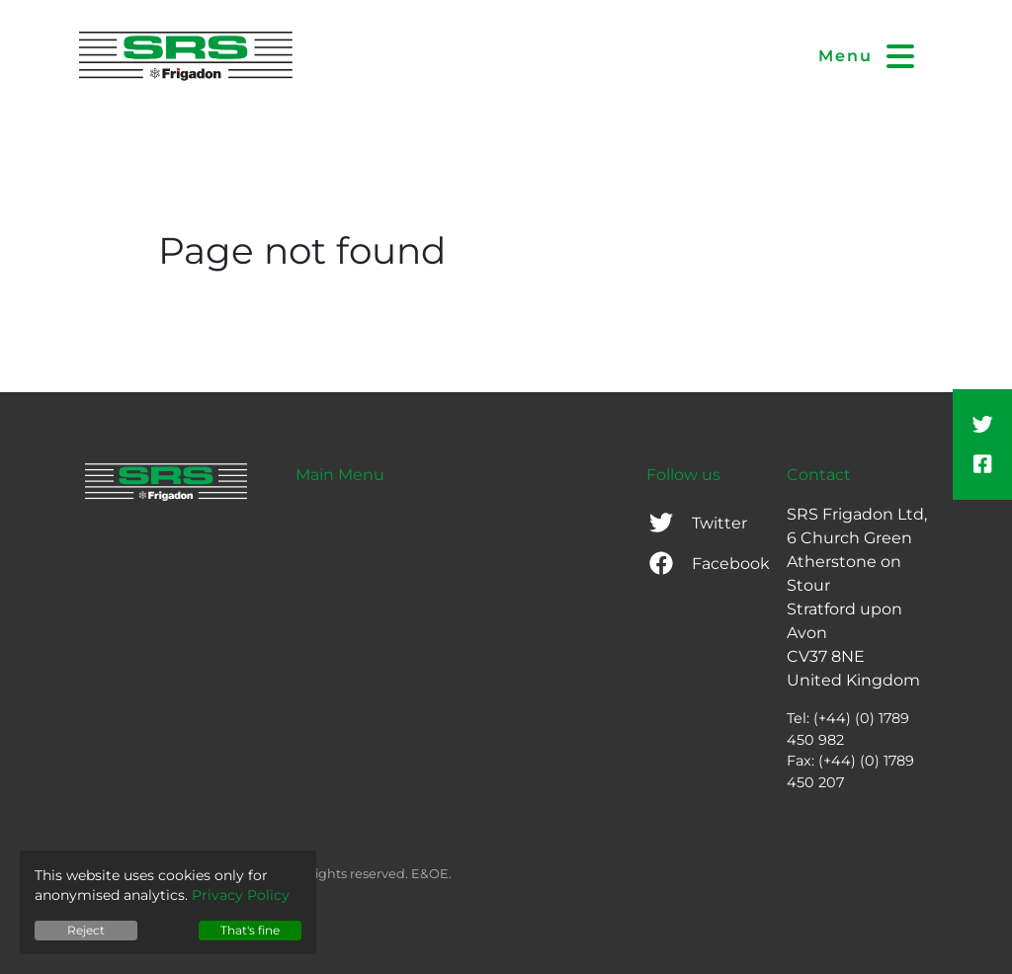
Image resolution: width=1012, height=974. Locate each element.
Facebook (708, 563)
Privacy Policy (241, 895)
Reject (86, 930)
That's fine (250, 930)
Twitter (696, 523)
